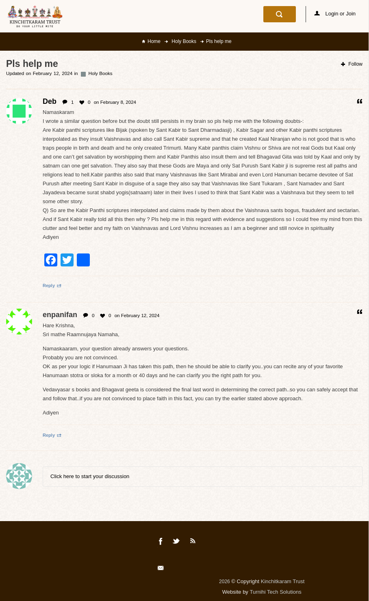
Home (154, 41)
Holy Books (183, 41)
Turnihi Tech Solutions (275, 592)
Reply (52, 285)
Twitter (177, 542)
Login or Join (335, 14)
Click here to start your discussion (89, 476)
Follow (351, 64)
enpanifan (60, 315)
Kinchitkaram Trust (283, 581)
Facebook (161, 542)
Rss (193, 542)
